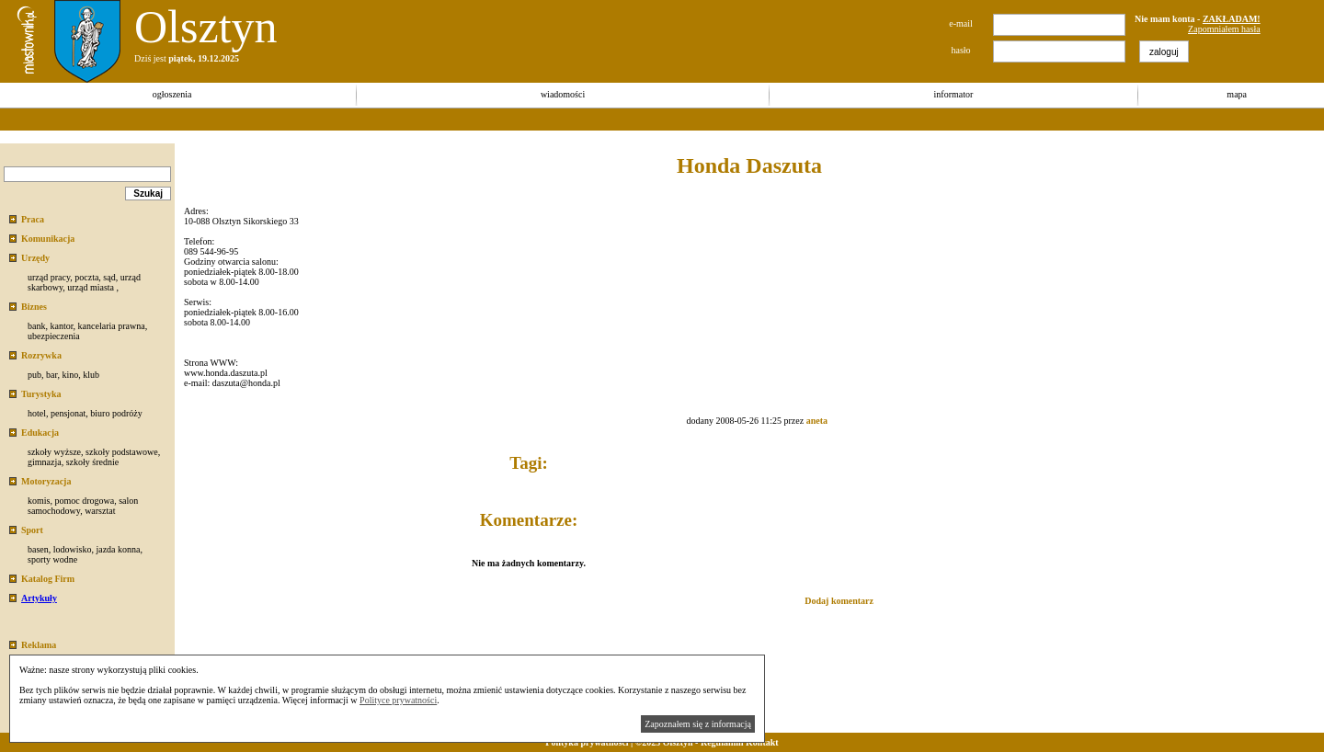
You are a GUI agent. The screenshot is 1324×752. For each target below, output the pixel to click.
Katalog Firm (47, 579)
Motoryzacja (46, 481)
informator (954, 94)
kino (70, 375)
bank (36, 326)
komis (39, 501)
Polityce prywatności (398, 700)
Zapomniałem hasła (1224, 29)
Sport (32, 530)
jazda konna (118, 549)
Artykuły (39, 598)
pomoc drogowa (84, 501)
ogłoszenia (172, 94)
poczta (86, 277)
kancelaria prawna (111, 326)
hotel (37, 413)
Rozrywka (41, 355)
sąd (109, 277)
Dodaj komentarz (839, 601)
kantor (61, 326)
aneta (817, 421)
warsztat (100, 511)
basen (38, 549)
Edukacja (40, 432)
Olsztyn (206, 26)
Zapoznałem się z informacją (698, 724)
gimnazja (45, 462)
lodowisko (72, 549)
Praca (32, 219)
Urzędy (35, 258)
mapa (1237, 94)
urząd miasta (90, 287)
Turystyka (41, 394)
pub (34, 375)
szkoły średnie (93, 462)
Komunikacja (47, 239)
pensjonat (68, 413)
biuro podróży (116, 413)
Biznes (34, 307)
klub (91, 375)
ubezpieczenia (54, 336)
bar (51, 375)
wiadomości (563, 94)
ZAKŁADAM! (1232, 19)
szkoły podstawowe (122, 452)
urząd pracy (49, 277)
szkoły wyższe (54, 452)
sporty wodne (52, 559)
